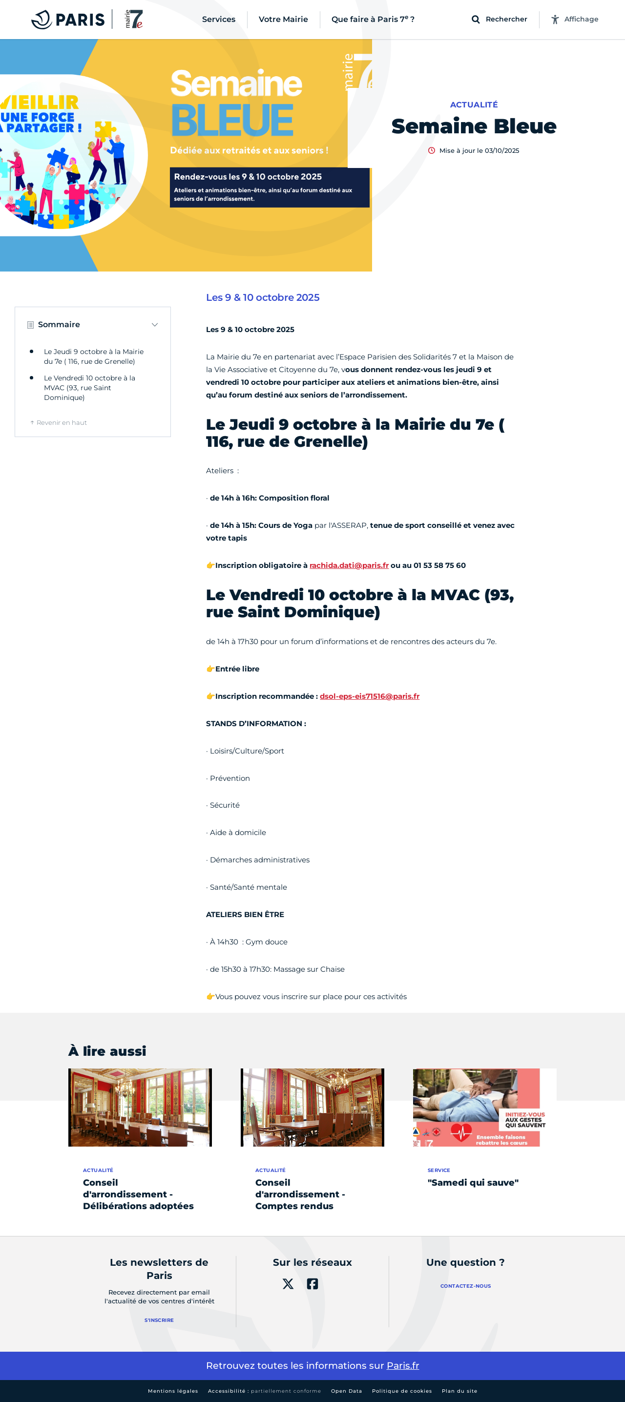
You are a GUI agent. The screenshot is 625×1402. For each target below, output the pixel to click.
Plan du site (460, 1391)
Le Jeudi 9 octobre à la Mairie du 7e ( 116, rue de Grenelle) (94, 356)
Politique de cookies (402, 1391)
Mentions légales (173, 1391)
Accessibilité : (264, 1391)
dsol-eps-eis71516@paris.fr (369, 696)
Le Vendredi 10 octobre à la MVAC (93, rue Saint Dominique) (89, 387)
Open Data (346, 1391)
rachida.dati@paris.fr (349, 565)
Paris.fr (403, 1365)
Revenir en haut (62, 422)
